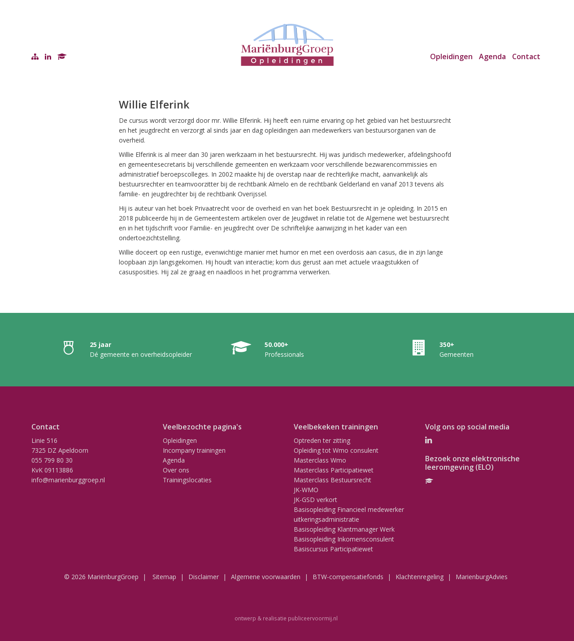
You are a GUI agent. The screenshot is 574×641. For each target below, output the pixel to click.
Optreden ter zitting (322, 440)
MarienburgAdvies (482, 576)
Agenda (492, 56)
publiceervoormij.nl (313, 618)
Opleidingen (451, 56)
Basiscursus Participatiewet (333, 549)
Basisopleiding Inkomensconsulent (344, 539)
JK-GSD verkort (315, 499)
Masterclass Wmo (320, 460)
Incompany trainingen (194, 450)
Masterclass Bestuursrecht (332, 480)
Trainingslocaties (187, 480)
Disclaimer (203, 576)
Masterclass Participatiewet (334, 470)
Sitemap (164, 576)
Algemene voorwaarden (265, 576)
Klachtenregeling (420, 576)
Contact (526, 56)
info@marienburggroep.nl (68, 480)
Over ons (176, 470)
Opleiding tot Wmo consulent (336, 450)
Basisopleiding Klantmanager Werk (344, 529)
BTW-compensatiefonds (348, 576)
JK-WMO (306, 489)
